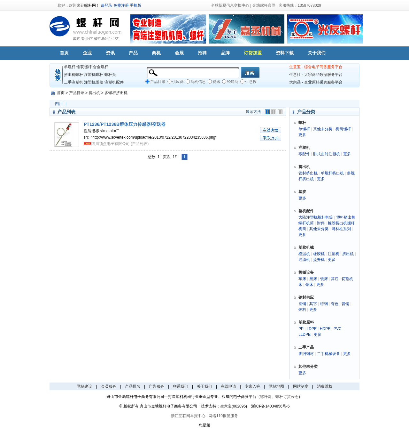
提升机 (319, 259)
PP (301, 329)
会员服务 (108, 386)
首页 (64, 52)
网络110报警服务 (223, 416)
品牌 (225, 52)
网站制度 (300, 386)
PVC (338, 329)
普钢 (345, 304)
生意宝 (226, 406)
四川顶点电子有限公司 (110, 143)
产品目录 (76, 93)
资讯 (110, 52)
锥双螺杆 (84, 67)
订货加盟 (253, 52)
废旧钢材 (306, 353)
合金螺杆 (100, 67)
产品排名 (132, 386)
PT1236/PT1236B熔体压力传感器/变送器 (125, 124)
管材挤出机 (308, 173)
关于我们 (317, 52)
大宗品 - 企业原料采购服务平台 (316, 82)
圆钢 (302, 304)
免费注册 (121, 5)
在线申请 (228, 386)
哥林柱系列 (341, 229)
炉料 (302, 309)
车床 (302, 279)
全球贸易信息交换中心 (230, 5)
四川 (59, 103)
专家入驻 (252, 386)
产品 (133, 52)
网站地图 (276, 386)
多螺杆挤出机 (115, 93)
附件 (321, 223)
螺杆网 (266, 396)
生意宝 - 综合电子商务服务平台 (316, 67)
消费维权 (324, 386)
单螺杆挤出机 (332, 173)
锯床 (309, 284)
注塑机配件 (114, 82)
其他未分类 (322, 129)
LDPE (312, 329)
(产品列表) (140, 143)
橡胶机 (319, 254)
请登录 (106, 5)
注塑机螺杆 (93, 74)
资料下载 (285, 52)
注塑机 (333, 254)
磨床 (313, 279)
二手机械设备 (328, 353)
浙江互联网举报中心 (188, 416)
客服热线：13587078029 (300, 5)
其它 (334, 279)
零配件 (304, 154)
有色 (334, 304)
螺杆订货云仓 (286, 396)
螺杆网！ (92, 5)
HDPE (325, 329)
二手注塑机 (73, 82)
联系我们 (180, 386)
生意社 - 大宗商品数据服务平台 (316, 74)
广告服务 (156, 386)
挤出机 (94, 93)
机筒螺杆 (343, 129)
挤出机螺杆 (73, 74)
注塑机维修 (93, 82)
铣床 (324, 279)
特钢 (324, 304)
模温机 (304, 254)
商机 (156, 52)
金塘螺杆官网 (263, 5)
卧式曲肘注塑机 (326, 154)
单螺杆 (69, 67)
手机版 (135, 5)
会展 (179, 52)
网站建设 (84, 386)
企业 (87, 52)
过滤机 (304, 259)
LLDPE (304, 334)
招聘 (202, 52)
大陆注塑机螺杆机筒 (315, 217)
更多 (302, 135)
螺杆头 (110, 74)
